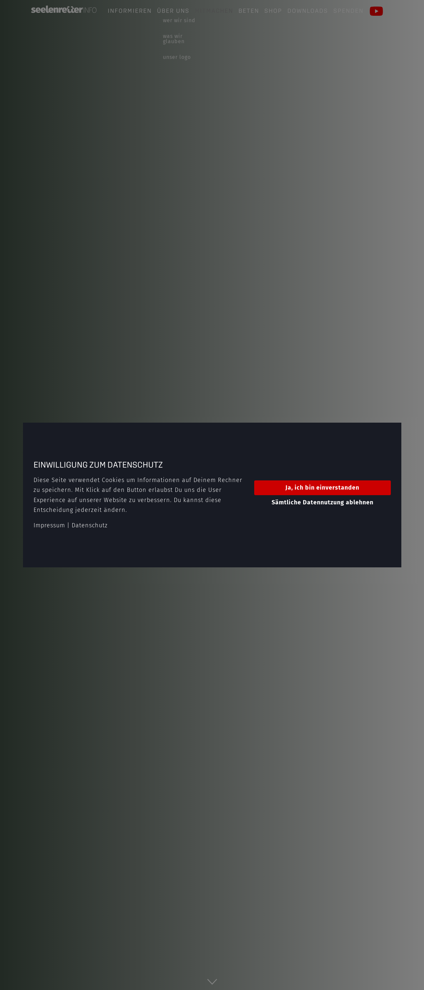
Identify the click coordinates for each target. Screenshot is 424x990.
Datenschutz (90, 525)
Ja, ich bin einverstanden (322, 487)
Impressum (49, 525)
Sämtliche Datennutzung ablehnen (322, 502)
